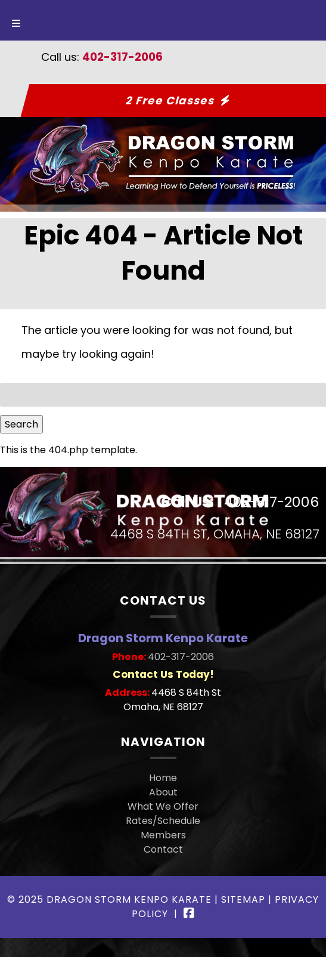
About (163, 792)
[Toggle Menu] (16, 20)
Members (163, 835)
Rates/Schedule (163, 821)
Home (163, 778)
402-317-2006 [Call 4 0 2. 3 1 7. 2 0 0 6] (181, 657)
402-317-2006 (122, 56)
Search (21, 424)
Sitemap (243, 899)
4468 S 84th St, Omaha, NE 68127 (214, 534)
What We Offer (163, 806)
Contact (163, 849)
